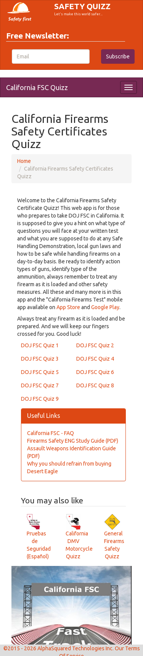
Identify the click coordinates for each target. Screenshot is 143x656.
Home (24, 161)
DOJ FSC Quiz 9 (40, 399)
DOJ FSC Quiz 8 (95, 385)
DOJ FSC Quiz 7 (40, 385)
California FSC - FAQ (50, 433)
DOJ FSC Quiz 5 (40, 372)
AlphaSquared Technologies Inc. (75, 648)
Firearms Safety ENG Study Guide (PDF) (72, 441)
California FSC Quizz (37, 87)
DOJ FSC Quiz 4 (95, 359)
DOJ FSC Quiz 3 (40, 359)
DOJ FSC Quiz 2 (95, 345)
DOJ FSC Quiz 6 (95, 372)
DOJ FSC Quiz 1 (40, 345)
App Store (68, 307)
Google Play (105, 307)
